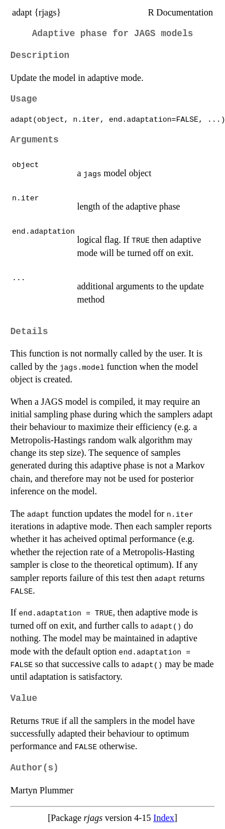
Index (163, 818)
